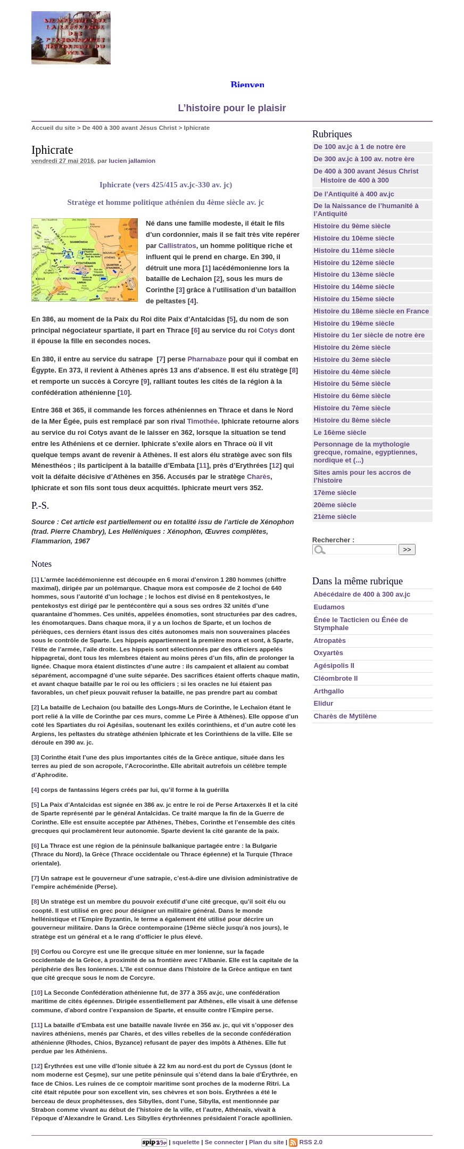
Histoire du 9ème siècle (352, 226)
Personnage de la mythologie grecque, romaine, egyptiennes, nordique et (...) (365, 452)
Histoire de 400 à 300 (354, 180)
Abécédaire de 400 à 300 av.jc (361, 594)
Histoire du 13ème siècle (353, 274)
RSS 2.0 (305, 1141)
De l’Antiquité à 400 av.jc (353, 194)
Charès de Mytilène (345, 716)
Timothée (202, 421)
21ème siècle (334, 516)
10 (123, 392)
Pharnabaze (206, 359)
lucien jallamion (132, 160)
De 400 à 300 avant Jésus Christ (129, 127)
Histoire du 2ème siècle (352, 347)
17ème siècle (334, 493)
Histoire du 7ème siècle (352, 408)
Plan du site (266, 1141)
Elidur (323, 703)
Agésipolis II (333, 665)
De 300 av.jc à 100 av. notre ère (364, 159)
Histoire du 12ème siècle (353, 263)
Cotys (268, 330)
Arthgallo (328, 691)
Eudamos (329, 607)
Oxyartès (328, 653)
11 (202, 465)
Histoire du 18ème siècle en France (371, 311)
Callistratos (177, 246)
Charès (258, 477)
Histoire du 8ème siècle (352, 420)
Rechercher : (333, 540)
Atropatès (329, 640)
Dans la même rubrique (357, 581)
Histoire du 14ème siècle (353, 287)
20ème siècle (334, 505)
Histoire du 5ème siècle (352, 383)
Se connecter (224, 1141)
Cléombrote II (335, 678)
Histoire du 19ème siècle (353, 323)
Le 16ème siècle (339, 432)
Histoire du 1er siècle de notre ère (369, 335)
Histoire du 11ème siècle (353, 250)
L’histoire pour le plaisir (232, 108)
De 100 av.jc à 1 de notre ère (359, 147)
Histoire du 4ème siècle (352, 372)
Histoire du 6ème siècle (352, 396)
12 (275, 465)
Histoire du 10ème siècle (353, 238)
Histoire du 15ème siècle (353, 299)
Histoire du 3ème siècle (352, 359)
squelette (186, 1141)
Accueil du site (53, 127)
